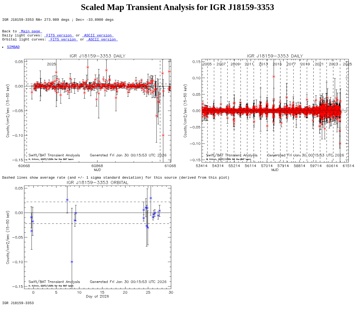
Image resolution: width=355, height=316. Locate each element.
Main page (30, 33)
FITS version (59, 38)
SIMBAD (13, 51)
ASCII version (98, 38)
